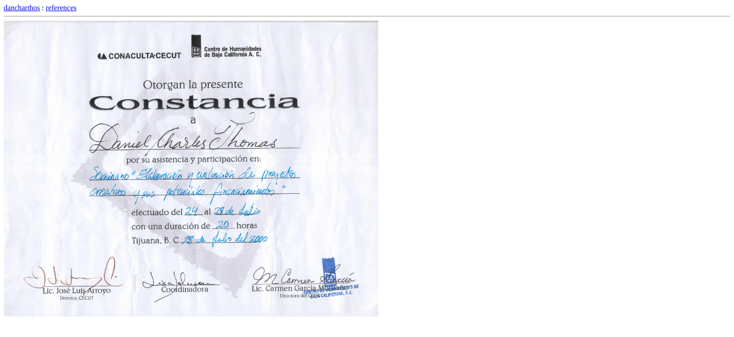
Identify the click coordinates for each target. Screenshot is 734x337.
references (61, 8)
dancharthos (22, 8)
